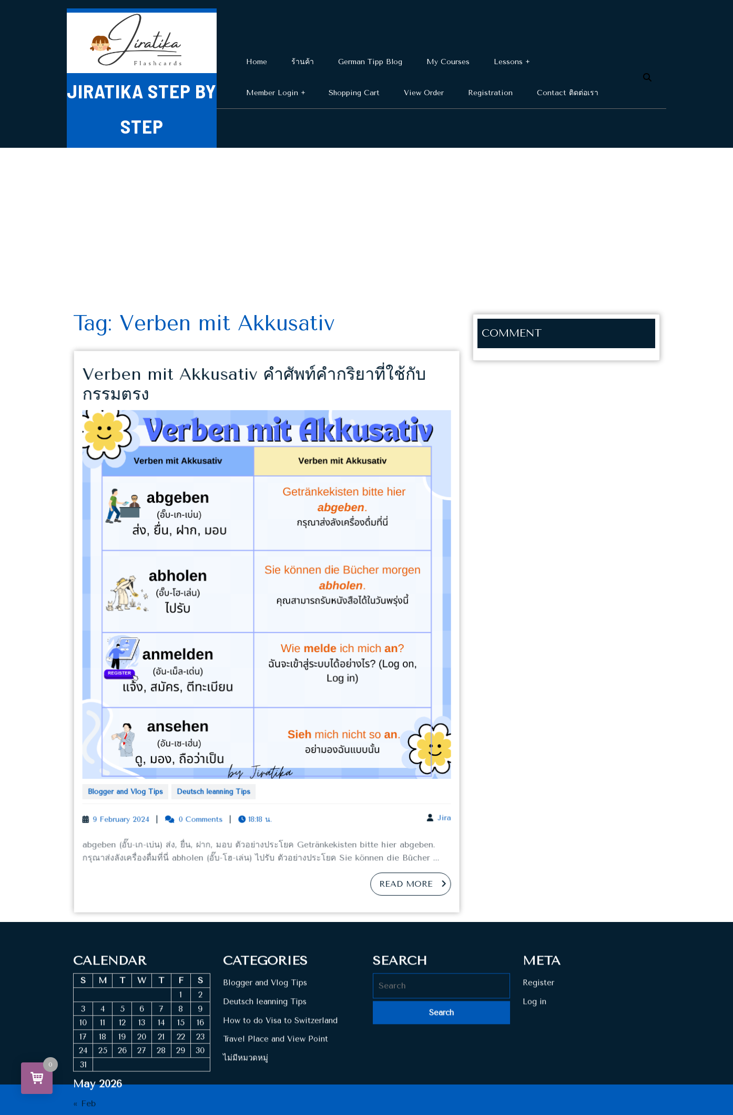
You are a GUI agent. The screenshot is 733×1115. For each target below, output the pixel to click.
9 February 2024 (135, 801)
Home (256, 61)
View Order (424, 92)
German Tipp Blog (370, 61)
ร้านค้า (302, 61)
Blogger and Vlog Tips (139, 776)
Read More (401, 862)
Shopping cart (354, 92)
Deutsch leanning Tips (219, 776)
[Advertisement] (366, 226)
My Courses (448, 61)
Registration (490, 92)
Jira (428, 800)
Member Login (272, 92)
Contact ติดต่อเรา (567, 92)
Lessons (508, 61)
